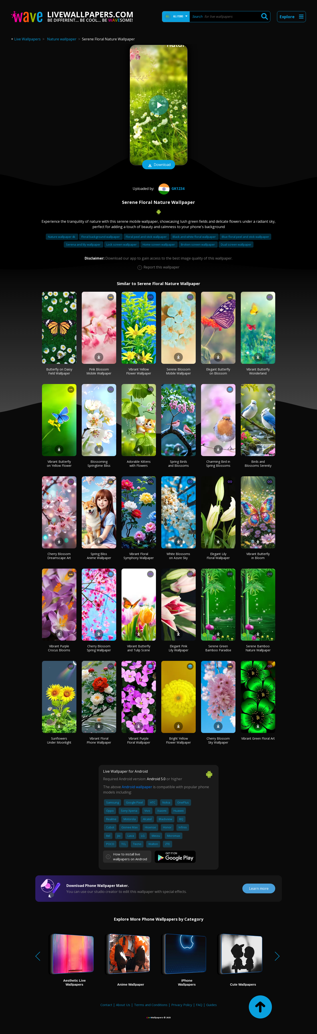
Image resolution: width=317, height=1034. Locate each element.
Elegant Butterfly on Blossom (218, 371)
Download (159, 165)
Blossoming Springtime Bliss (99, 463)
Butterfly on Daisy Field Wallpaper (59, 371)
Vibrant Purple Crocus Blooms (59, 648)
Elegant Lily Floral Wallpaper (218, 556)
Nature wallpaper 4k (62, 237)
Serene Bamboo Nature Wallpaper (258, 648)
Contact (106, 1004)
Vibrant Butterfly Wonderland (258, 371)
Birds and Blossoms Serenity (258, 463)
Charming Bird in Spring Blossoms (218, 463)
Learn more (259, 888)
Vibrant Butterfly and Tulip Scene (138, 648)
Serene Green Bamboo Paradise (218, 648)
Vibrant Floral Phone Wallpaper (99, 740)
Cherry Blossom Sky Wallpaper (218, 740)
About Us (123, 1004)
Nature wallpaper (61, 39)
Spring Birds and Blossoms (178, 463)
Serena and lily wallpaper (83, 244)
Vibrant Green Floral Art (258, 738)
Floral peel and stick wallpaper (146, 237)
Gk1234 (170, 188)
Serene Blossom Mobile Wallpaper (178, 371)
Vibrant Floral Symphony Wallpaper (139, 556)
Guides (211, 1004)
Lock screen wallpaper (121, 244)
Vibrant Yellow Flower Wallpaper (138, 371)
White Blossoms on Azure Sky (178, 556)
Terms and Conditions (150, 1004)
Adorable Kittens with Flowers (139, 463)
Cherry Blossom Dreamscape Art (59, 556)
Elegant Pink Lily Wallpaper (178, 648)
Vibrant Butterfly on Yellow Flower (59, 463)
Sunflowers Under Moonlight (59, 740)
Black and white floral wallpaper (194, 237)
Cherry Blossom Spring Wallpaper (99, 648)
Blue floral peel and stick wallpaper (245, 237)
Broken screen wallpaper (198, 244)
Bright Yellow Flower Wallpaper (178, 740)
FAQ (199, 1004)
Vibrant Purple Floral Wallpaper (138, 740)
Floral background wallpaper (100, 237)
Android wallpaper (137, 786)
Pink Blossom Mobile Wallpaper (98, 371)
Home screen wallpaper (159, 244)
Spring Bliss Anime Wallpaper (99, 556)
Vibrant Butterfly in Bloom (258, 556)
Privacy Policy (181, 1004)
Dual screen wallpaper (236, 244)
